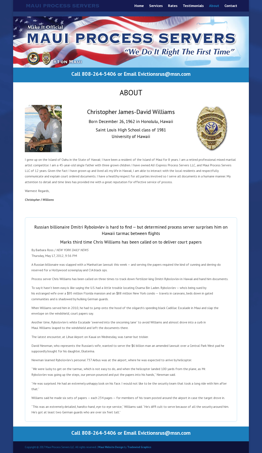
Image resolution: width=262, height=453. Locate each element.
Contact (230, 6)
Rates (172, 6)
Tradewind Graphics (139, 447)
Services (156, 6)
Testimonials (193, 6)
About (214, 6)
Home (139, 6)
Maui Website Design (110, 447)
